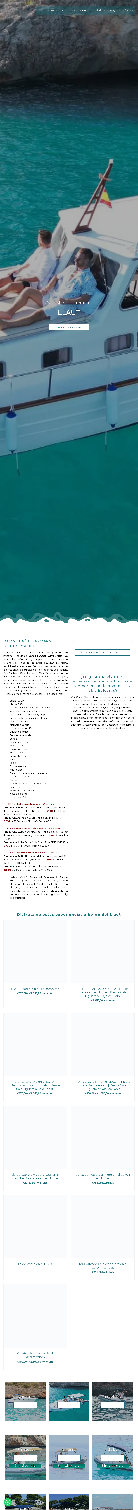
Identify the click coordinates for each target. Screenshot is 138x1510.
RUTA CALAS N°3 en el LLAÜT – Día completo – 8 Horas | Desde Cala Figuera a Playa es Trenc (103, 992)
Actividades (100, 10)
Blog (112, 10)
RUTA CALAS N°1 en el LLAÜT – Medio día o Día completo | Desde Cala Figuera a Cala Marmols (103, 1085)
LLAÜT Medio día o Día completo (35, 989)
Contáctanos (126, 10)
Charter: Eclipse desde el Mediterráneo (35, 1356)
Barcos (83, 10)
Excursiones (68, 10)
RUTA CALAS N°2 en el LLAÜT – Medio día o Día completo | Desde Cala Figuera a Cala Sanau (35, 1085)
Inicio (41, 10)
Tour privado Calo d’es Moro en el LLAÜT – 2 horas (103, 1267)
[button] (73, 640)
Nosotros (53, 10)
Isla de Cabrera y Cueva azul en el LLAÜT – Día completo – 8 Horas (35, 1177)
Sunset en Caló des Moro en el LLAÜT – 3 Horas (103, 1177)
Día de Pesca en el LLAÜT (35, 1265)
